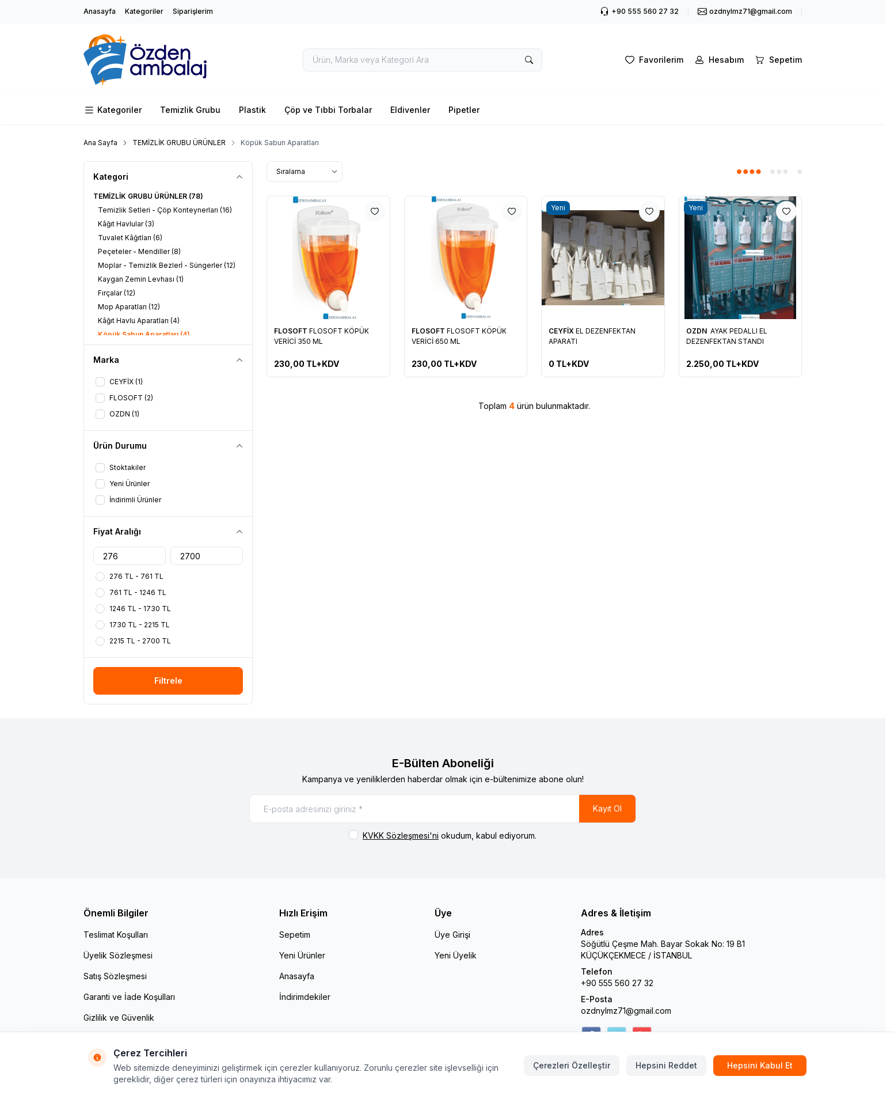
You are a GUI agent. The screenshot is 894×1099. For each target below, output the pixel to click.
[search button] (529, 59)
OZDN (697, 331)
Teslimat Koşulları (115, 934)
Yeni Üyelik (456, 955)
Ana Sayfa (100, 142)
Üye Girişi (452, 934)
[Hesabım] (718, 60)
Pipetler (464, 110)
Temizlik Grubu (190, 110)
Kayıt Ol (607, 808)
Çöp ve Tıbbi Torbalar (328, 110)
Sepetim (294, 934)
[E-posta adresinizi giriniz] (443, 809)
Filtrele (168, 680)
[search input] (422, 59)
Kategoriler (144, 11)
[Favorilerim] (653, 60)
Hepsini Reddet (666, 1065)
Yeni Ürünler (302, 955)
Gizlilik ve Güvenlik (118, 1017)
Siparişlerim (193, 11)
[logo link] (152, 59)
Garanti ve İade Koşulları (129, 997)
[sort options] (305, 171)
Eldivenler (410, 110)
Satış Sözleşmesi (115, 976)
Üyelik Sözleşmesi (118, 955)
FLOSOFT (291, 331)
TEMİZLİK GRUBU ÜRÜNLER (179, 142)
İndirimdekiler (304, 997)
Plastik (252, 110)
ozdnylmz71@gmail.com (626, 1010)
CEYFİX (562, 331)
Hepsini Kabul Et (760, 1065)
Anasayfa (99, 11)
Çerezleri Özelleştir (571, 1065)
